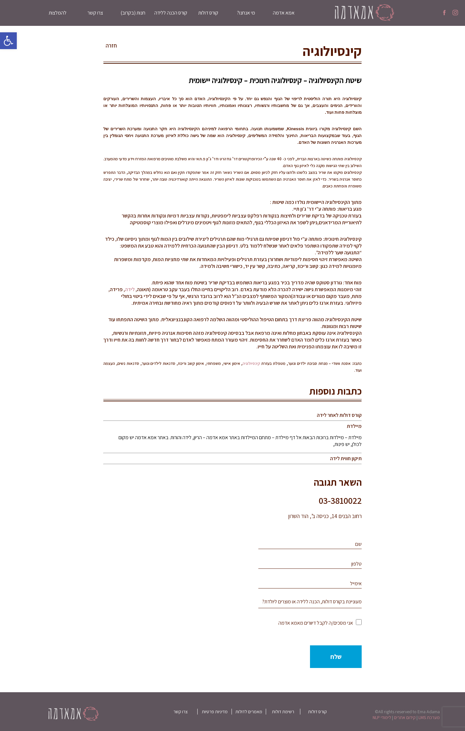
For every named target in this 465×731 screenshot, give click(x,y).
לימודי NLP (382, 717)
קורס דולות (208, 12)
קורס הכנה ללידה (170, 12)
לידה (130, 289)
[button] (8, 40)
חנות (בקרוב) (132, 12)
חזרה (111, 45)
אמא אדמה (283, 12)
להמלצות (58, 12)
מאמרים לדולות (248, 712)
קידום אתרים (405, 717)
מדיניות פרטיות (215, 712)
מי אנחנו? (246, 12)
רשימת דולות (283, 712)
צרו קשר (95, 12)
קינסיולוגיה (251, 363)
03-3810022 (340, 500)
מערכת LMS (429, 717)
